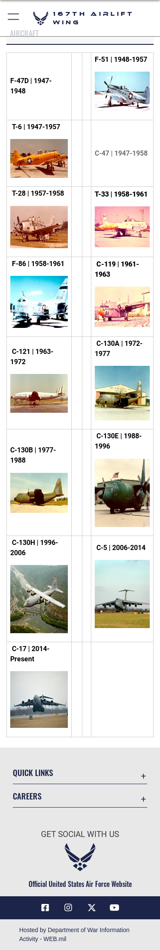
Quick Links (33, 772)
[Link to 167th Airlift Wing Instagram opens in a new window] (68, 907)
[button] (14, 18)
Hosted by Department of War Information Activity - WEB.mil (74, 934)
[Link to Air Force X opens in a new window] (91, 907)
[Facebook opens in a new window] (45, 907)
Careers (27, 796)
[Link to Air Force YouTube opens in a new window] (114, 907)
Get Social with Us (80, 834)
